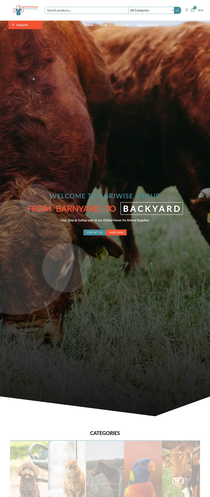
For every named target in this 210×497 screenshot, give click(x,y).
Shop (103, 25)
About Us (122, 25)
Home (89, 25)
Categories (22, 24)
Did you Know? (147, 25)
